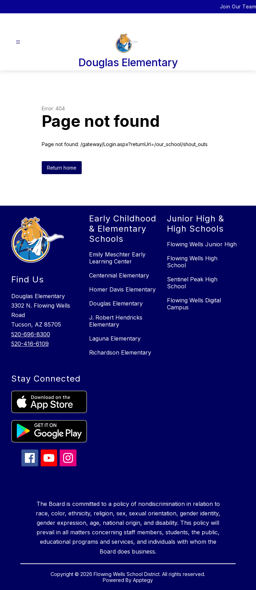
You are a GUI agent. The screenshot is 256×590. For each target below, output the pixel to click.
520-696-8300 (30, 334)
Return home (61, 168)
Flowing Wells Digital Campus (194, 304)
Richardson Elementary (120, 352)
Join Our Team (238, 6)
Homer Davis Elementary (122, 289)
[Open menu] (18, 42)
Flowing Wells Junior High (202, 244)
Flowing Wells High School (192, 262)
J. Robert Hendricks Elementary (115, 321)
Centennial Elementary (119, 275)
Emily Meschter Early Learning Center (117, 258)
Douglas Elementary (116, 303)
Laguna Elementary (115, 338)
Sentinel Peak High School (192, 283)
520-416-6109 (30, 343)
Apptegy (143, 580)
